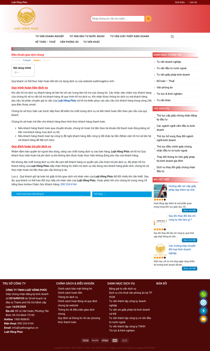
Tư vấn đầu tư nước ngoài (87, 36)
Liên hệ (193, 2)
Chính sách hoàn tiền (70, 292)
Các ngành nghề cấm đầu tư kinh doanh (176, 127)
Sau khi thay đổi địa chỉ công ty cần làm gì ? (175, 220)
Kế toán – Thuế (46, 42)
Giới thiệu (180, 2)
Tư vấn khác (91, 42)
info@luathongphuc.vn (25, 327)
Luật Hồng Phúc (67, 100)
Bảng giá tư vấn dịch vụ (122, 288)
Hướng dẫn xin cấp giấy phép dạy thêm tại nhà (175, 191)
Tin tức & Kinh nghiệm (169, 93)
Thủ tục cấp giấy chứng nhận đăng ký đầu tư (177, 117)
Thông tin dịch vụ (68, 297)
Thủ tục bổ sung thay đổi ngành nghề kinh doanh (175, 138)
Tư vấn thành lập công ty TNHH (127, 326)
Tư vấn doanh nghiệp (50, 36)
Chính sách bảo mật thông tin (30, 194)
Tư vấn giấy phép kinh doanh (129, 36)
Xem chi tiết (190, 210)
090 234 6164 (69, 184)
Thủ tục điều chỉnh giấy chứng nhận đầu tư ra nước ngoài (174, 148)
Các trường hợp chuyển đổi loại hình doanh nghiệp (175, 250)
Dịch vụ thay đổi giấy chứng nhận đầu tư (176, 169)
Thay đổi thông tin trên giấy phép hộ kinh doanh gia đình (176, 158)
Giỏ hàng (98, 194)
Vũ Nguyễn (27, 60)
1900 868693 (21, 319)
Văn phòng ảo (69, 42)
